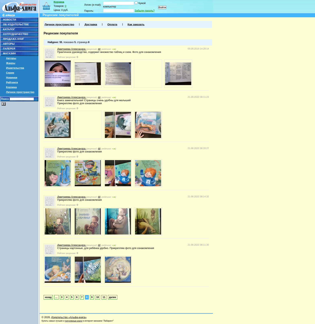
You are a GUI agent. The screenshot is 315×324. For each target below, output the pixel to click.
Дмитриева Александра (71, 48)
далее (112, 297)
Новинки (11, 77)
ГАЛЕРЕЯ (9, 48)
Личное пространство (20, 92)
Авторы (11, 58)
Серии (10, 72)
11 (104, 297)
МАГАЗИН (9, 53)
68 (99, 49)
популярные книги (73, 321)
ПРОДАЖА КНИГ (13, 38)
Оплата (112, 24)
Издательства (15, 67)
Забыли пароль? (145, 10)
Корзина (11, 87)
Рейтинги (12, 82)
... (56, 297)
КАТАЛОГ (9, 29)
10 (97, 297)
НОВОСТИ (9, 19)
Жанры (10, 63)
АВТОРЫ (8, 43)
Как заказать (136, 24)
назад (48, 297)
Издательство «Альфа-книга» (69, 317)
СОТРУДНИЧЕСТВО (15, 34)
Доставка (91, 24)
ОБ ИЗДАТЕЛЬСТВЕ (16, 24)
